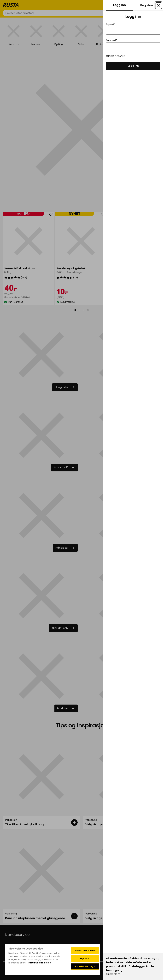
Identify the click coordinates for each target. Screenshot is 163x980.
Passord (111, 40)
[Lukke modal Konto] (158, 5)
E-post (110, 24)
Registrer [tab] (146, 5)
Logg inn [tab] (119, 5)
